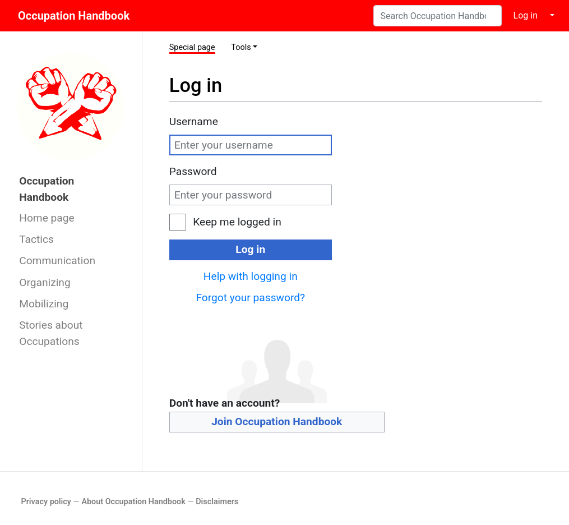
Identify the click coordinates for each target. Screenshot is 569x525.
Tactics (36, 239)
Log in (526, 15)
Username (193, 121)
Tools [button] (241, 47)
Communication (57, 260)
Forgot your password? (250, 297)
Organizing (45, 282)
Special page (192, 47)
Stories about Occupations (50, 333)
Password (193, 171)
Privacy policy (46, 501)
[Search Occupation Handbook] (437, 15)
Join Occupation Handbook (276, 421)
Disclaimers (217, 501)
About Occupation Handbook (133, 501)
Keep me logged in (237, 221)
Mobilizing (43, 303)
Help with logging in (250, 276)
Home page (47, 217)
